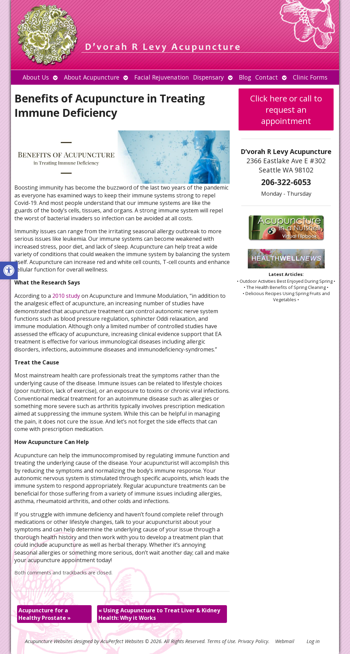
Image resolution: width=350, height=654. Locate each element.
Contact (266, 77)
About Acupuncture (91, 77)
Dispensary (208, 77)
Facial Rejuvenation (161, 77)
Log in (313, 641)
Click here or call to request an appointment (286, 109)
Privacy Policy (253, 641)
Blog (245, 77)
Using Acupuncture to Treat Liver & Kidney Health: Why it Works (159, 614)
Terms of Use (221, 641)
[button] (9, 270)
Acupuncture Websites (48, 641)
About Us (36, 77)
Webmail (284, 641)
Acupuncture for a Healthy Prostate (44, 614)
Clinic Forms (310, 77)
